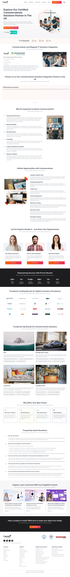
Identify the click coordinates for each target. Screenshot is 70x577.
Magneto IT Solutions (30, 570)
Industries (44, 2)
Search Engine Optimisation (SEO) (57, 550)
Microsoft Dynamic (23, 566)
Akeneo (21, 560)
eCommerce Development (40, 563)
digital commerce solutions (39, 451)
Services (26, 2)
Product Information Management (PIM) (42, 557)
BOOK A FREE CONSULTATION (11, 27)
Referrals (5, 551)
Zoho (20, 564)
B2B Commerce (38, 550)
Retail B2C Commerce (39, 548)
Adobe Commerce (23, 550)
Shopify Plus (22, 554)
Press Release (6, 560)
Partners (5, 554)
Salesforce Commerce (23, 551)
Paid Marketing (54, 551)
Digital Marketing (55, 548)
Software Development (40, 560)
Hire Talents (37, 2)
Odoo (20, 563)
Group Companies (7, 550)
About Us (5, 548)
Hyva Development (39, 554)
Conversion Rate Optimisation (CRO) (58, 554)
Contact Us (57, 2)
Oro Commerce (22, 557)
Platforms (31, 2)
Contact (5, 557)
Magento (21, 548)
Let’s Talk (13, 262)
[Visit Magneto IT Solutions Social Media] (4, 541)
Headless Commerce (39, 551)
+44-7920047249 (6, 542)
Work (49, 2)
